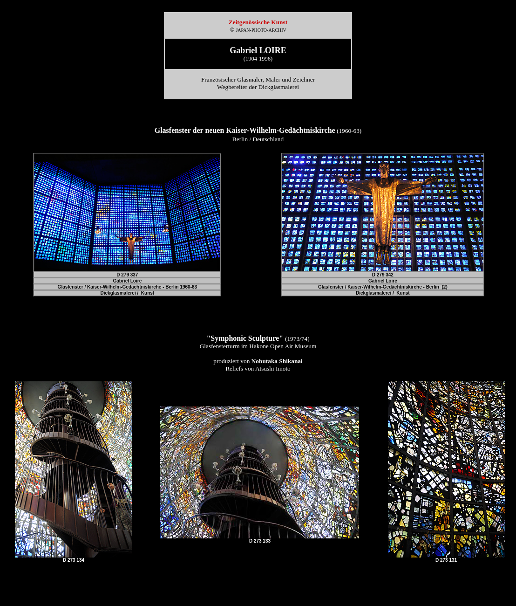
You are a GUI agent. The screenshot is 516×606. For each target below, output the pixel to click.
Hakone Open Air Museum (282, 346)
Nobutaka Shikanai (277, 361)
